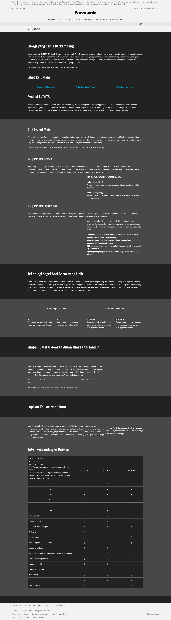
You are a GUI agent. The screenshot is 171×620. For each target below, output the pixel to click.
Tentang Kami (16, 614)
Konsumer (15, 606)
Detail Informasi (119, 4)
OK (111, 4)
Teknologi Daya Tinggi (85, 87)
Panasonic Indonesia (19, 8)
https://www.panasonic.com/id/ (32, 2)
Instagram (38, 611)
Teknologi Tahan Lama (46, 87)
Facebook (15, 611)
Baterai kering (36, 606)
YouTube (30, 611)
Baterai (25, 606)
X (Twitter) (23, 611)
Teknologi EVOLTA (59, 606)
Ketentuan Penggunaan (40, 614)
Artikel (47, 606)
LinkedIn (46, 611)
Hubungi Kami (62, 614)
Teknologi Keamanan (124, 87)
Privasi (53, 614)
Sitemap (26, 614)
